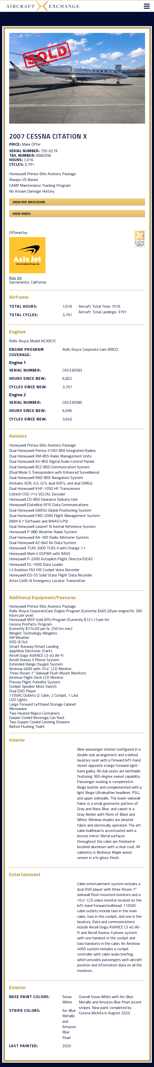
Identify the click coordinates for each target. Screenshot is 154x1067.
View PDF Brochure (29, 201)
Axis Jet (15, 278)
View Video (22, 213)
